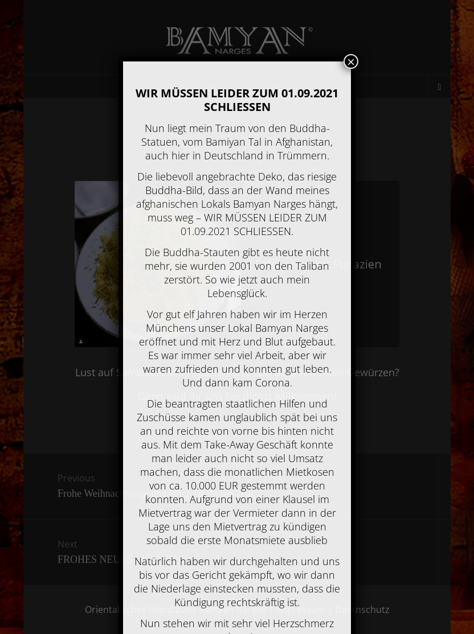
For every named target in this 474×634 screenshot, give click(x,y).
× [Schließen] (351, 61)
